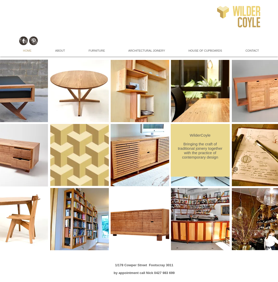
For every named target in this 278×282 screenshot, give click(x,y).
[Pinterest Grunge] (33, 40)
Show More (140, 253)
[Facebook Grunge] (23, 40)
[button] (79, 91)
